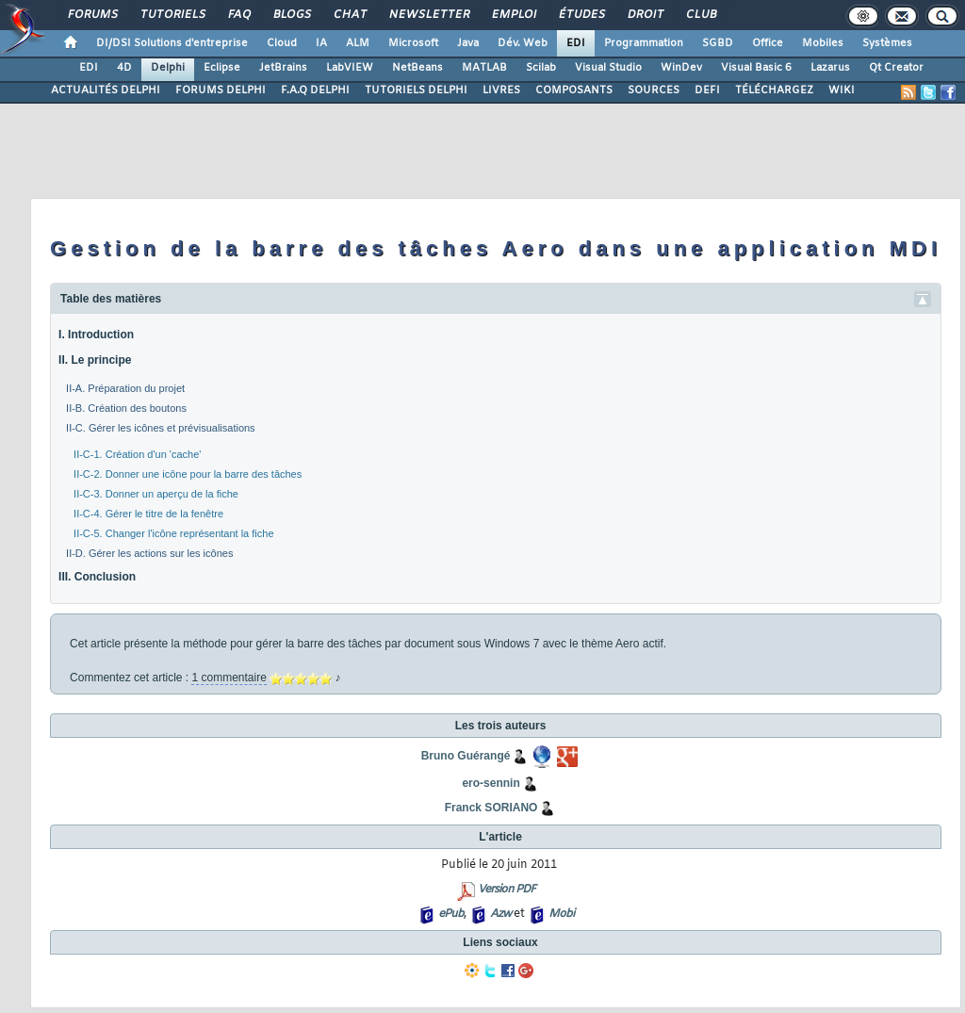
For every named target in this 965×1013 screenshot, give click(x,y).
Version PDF (506, 889)
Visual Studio (608, 67)
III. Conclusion (97, 576)
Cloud (282, 43)
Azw (500, 914)
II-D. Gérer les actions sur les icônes (149, 553)
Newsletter (428, 15)
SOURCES (653, 90)
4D (124, 67)
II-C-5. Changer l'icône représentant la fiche (173, 533)
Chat (349, 15)
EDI (575, 43)
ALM (357, 43)
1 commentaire (228, 677)
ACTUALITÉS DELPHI (105, 90)
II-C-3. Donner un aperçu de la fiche (156, 493)
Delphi (168, 67)
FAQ (238, 15)
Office (767, 43)
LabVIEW (349, 67)
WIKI (841, 90)
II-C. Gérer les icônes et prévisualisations (160, 427)
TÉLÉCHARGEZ (774, 90)
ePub (451, 914)
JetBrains (283, 67)
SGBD (717, 43)
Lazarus (830, 67)
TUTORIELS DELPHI (416, 90)
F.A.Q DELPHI (315, 90)
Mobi (561, 914)
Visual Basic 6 (756, 67)
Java (468, 43)
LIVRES (501, 90)
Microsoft (413, 43)
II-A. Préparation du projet (125, 388)
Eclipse (222, 67)
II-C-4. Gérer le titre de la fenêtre (148, 513)
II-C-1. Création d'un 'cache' (137, 454)
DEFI (707, 90)
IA (321, 43)
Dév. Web (523, 43)
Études (581, 15)
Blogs (291, 15)
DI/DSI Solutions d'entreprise (172, 43)
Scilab (541, 67)
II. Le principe (94, 360)
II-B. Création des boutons (126, 408)
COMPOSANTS (574, 90)
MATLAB (484, 67)
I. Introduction (96, 334)
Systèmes (887, 43)
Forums (92, 15)
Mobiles (822, 43)
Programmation (643, 43)
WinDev (681, 67)
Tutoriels (172, 15)
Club (700, 15)
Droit (644, 15)
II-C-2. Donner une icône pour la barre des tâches (188, 474)
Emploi (513, 15)
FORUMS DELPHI (220, 90)
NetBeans (417, 67)
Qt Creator (896, 67)
